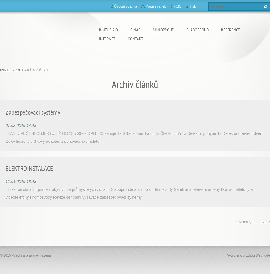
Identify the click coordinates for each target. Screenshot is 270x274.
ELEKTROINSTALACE (29, 168)
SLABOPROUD (197, 30)
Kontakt (135, 39)
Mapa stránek (155, 6)
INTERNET (107, 39)
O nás (135, 30)
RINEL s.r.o (108, 30)
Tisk (193, 6)
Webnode (263, 255)
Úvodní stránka (125, 6)
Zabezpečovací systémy (33, 112)
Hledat (264, 6)
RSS (177, 6)
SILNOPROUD (163, 30)
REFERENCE (230, 30)
